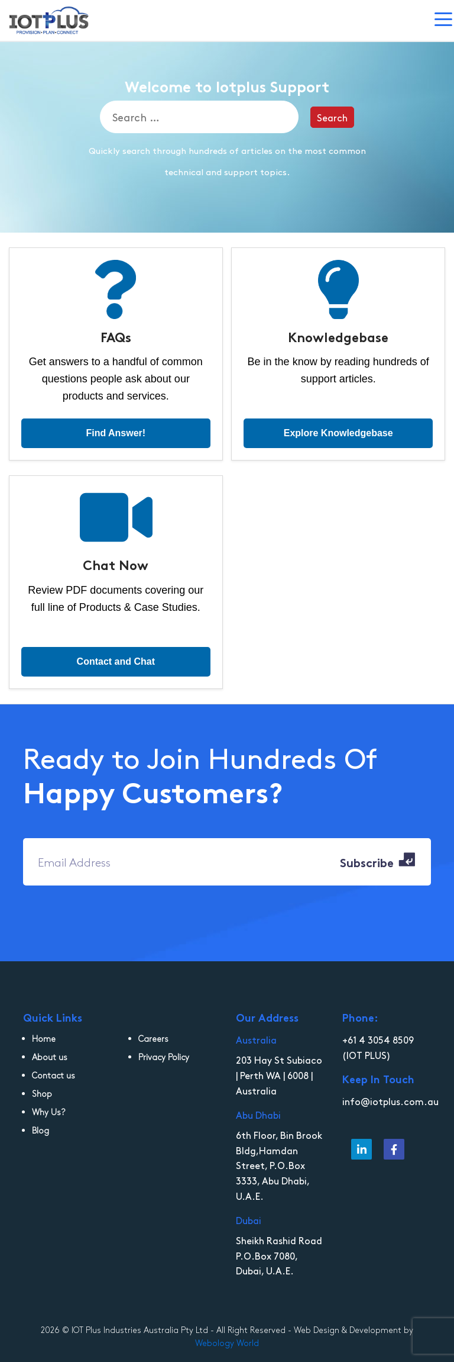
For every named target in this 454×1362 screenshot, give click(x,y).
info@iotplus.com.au (390, 1100)
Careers (153, 1038)
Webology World (227, 1342)
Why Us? (48, 1112)
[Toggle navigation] (444, 20)
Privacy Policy (163, 1056)
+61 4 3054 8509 (378, 1039)
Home (44, 1038)
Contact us (53, 1075)
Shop (42, 1093)
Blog (40, 1130)
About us (49, 1056)
